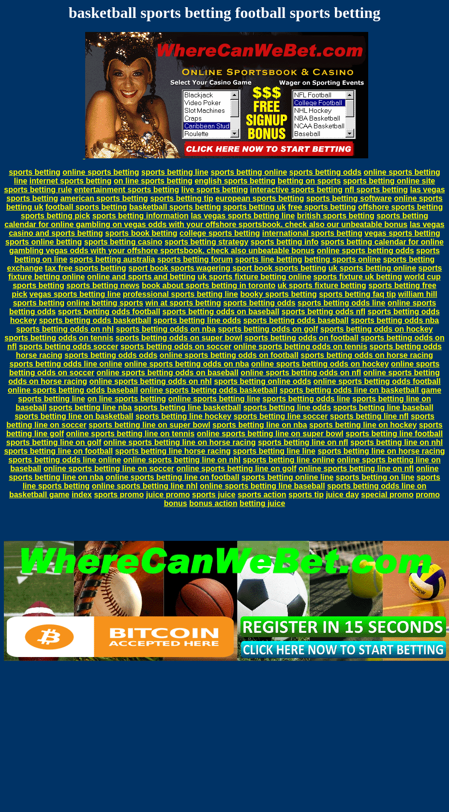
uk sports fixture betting (322, 285)
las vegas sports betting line (243, 216)
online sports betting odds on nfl (300, 372)
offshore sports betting (400, 207)
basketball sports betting (175, 207)
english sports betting (235, 181)
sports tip (306, 494)
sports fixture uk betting (358, 277)
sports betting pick (55, 216)
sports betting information (140, 216)
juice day (342, 494)
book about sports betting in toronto (208, 285)
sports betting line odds (197, 320)
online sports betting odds (365, 250)
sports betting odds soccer (68, 346)
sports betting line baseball (383, 407)
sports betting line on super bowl (149, 425)
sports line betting (268, 259)
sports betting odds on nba (166, 329)
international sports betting (312, 233)
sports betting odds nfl (323, 311)
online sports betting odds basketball (209, 390)
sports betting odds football (109, 311)
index (82, 494)
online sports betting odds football (377, 381)
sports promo (119, 494)
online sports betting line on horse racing (180, 442)
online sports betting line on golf (236, 468)
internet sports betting (71, 181)
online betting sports (105, 303)
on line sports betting (153, 181)
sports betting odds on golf (268, 329)
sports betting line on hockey (363, 425)
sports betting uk (254, 207)
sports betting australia (112, 259)
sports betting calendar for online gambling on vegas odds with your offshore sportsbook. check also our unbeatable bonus (216, 220)
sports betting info (284, 242)
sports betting (34, 172)
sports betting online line (287, 477)
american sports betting (104, 198)
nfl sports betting (376, 189)
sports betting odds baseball (296, 320)
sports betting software (349, 198)
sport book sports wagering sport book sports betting (227, 268)
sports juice (214, 494)
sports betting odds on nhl (65, 329)
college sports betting (220, 233)
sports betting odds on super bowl (179, 338)
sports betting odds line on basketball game (360, 390)
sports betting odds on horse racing (366, 355)
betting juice (262, 503)
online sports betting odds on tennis (300, 346)
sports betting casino (123, 242)
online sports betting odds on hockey (320, 364)
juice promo (168, 494)
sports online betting (43, 242)
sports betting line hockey (183, 416)
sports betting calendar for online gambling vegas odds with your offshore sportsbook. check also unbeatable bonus (226, 246)
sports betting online (248, 172)
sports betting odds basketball (95, 320)
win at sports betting (183, 303)
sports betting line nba (90, 407)
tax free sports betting (85, 268)
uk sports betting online (372, 268)
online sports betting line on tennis (130, 433)
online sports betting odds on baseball (168, 372)
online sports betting (100, 172)
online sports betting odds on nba (186, 364)
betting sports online (342, 259)
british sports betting (335, 216)
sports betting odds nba (395, 320)
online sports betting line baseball (262, 486)
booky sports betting (278, 294)
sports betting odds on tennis (58, 338)
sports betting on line (375, 477)
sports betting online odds (262, 381)
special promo (387, 494)
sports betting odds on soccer (175, 346)
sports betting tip (181, 198)
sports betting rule (38, 189)
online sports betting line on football (172, 477)
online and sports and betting (141, 277)
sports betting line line (274, 451)
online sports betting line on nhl (182, 460)
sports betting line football (394, 433)
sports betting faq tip (357, 294)
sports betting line (175, 172)
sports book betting (141, 233)
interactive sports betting (296, 189)
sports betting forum (195, 259)
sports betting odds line (341, 303)
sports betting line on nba (259, 425)
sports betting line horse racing (173, 451)
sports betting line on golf (53, 442)
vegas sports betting (402, 233)
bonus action (213, 503)
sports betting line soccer (281, 416)
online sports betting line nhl (145, 486)
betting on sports (309, 181)
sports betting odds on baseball (221, 311)
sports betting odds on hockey (376, 329)
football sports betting (86, 207)
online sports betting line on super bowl (270, 433)
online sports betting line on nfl (356, 468)
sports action (262, 494)
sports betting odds (325, 172)
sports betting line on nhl (396, 442)
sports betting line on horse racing (381, 451)
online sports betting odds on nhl (150, 381)
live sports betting (214, 189)
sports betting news (102, 285)
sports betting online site (389, 181)
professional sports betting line (180, 294)
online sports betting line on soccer (109, 468)
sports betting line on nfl (303, 442)
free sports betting (322, 207)
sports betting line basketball (187, 407)
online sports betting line (214, 399)
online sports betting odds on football (229, 355)
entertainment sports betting (126, 189)
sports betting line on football (58, 451)
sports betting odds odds (110, 355)
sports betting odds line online (66, 364)
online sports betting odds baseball (73, 390)
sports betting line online (289, 460)
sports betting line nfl (369, 416)
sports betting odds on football (301, 338)
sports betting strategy (206, 242)
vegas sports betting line (75, 294)
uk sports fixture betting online (254, 277)
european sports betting (259, 198)
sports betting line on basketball (74, 416)
